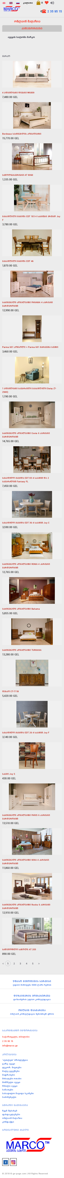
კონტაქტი (8, 1121)
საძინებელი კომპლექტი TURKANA (22, 650)
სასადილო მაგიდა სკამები (18, 1093)
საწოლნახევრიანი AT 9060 (17, 175)
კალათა (28, 2)
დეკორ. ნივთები (11, 1067)
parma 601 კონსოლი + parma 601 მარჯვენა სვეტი (30, 347)
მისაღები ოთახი (11, 1078)
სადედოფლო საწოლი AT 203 (19, 949)
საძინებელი (9, 1097)
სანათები (7, 1089)
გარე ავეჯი (8, 1063)
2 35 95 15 (54, 11)
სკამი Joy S (8, 774)
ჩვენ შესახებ (9, 1110)
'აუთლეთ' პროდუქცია (15, 1060)
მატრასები (8, 1075)
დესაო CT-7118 (10, 691)
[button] (39, 2)
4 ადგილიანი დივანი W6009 (18, 92)
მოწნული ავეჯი (11, 1082)
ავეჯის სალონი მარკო (21, 37)
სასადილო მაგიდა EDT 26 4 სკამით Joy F (25, 732)
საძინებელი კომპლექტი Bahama (21, 609)
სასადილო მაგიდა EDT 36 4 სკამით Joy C (26, 522)
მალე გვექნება (11, 1071)
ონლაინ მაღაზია (12, 1118)
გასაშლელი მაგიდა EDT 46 (18, 261)
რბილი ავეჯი (9, 1086)
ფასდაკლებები (11, 1114)
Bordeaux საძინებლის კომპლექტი (21, 134)
